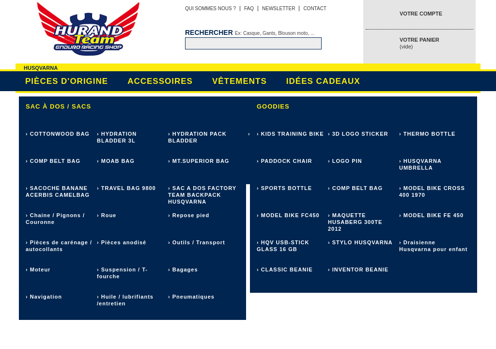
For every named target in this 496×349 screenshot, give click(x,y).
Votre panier (419, 43)
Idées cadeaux (323, 81)
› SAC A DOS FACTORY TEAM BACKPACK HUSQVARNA (202, 195)
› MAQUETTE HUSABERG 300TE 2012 (355, 222)
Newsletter (278, 8)
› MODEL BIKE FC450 (288, 215)
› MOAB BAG (116, 161)
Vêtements (239, 81)
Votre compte (421, 13)
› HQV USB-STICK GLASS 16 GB (283, 245)
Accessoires (160, 81)
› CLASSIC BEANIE (285, 269)
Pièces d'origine (66, 81)
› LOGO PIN (345, 161)
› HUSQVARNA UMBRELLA (420, 164)
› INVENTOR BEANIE (358, 269)
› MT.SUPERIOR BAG (198, 161)
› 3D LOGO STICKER (358, 134)
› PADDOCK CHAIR (284, 161)
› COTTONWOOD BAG (58, 134)
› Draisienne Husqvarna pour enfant (433, 245)
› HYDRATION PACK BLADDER (197, 137)
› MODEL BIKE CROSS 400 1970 (432, 191)
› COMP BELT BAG (53, 161)
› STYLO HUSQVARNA (360, 242)
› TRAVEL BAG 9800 (126, 188)
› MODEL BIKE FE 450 (431, 215)
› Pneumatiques (191, 297)
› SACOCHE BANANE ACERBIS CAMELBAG (58, 191)
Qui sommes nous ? (210, 8)
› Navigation (44, 297)
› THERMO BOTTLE (427, 134)
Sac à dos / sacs (58, 106)
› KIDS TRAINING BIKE (290, 134)
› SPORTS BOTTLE (284, 188)
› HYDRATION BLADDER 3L (117, 137)
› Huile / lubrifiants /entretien (125, 300)
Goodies (273, 106)
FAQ (249, 8)
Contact (314, 8)
